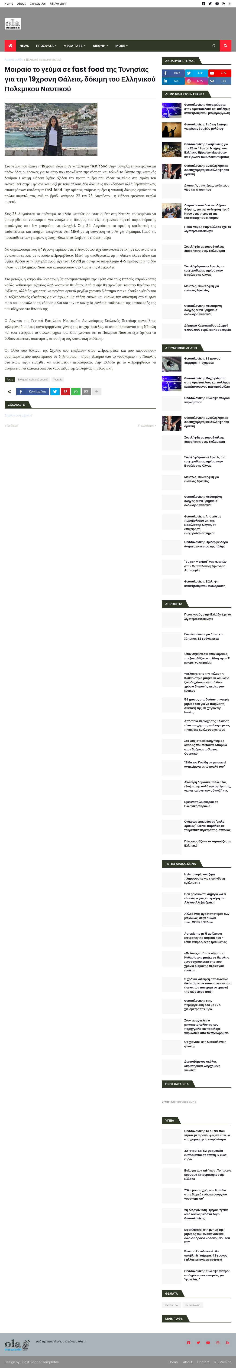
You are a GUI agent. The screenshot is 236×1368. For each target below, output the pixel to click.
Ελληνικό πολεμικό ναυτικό (43, 59)
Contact (203, 1362)
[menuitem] (10, 46)
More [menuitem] (120, 45)
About (21, 4)
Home (9, 4)
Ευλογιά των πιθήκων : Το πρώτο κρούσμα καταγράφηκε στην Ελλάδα (207, 1174)
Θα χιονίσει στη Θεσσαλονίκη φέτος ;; (205, 1044)
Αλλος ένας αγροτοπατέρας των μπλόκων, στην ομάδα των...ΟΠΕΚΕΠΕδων (207, 918)
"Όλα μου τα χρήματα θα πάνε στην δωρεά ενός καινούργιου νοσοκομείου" (205, 1194)
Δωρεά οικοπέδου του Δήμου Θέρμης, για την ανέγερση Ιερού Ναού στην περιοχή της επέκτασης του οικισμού (206, 211)
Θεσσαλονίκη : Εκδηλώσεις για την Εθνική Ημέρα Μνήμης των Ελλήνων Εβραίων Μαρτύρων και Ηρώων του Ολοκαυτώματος (207, 150)
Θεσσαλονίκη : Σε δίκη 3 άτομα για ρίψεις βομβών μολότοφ (206, 126)
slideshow (171, 1305)
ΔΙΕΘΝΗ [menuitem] (99, 45)
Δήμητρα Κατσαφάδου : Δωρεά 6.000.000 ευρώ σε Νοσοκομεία (207, 328)
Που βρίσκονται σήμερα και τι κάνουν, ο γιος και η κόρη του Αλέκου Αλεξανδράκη (205, 898)
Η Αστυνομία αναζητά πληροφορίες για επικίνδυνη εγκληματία (204, 878)
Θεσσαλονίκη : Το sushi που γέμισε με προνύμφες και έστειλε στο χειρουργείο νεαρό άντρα (207, 1135)
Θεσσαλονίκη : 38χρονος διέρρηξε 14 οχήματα (202, 361)
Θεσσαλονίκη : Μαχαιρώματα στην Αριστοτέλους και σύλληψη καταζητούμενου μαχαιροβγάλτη (207, 109)
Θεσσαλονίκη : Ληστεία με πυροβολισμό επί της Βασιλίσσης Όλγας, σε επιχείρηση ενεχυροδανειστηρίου (202, 525)
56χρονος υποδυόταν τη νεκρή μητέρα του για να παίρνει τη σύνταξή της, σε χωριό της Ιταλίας (206, 705)
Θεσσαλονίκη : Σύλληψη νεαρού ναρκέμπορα (207, 400)
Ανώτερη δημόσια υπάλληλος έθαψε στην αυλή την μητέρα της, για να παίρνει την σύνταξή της (207, 786)
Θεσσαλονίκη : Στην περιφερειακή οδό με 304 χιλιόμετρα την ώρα (202, 1005)
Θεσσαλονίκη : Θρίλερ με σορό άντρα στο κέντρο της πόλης (206, 544)
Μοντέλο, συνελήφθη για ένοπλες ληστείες (201, 288)
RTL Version (58, 4)
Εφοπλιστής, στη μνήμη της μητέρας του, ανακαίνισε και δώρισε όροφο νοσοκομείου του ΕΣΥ (207, 1236)
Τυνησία (57, 379)
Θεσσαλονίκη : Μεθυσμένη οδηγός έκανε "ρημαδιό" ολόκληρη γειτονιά (203, 310)
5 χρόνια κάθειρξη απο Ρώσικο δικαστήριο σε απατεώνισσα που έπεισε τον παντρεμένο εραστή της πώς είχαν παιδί (207, 985)
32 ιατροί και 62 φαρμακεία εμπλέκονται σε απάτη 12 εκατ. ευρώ (205, 1155)
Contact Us (38, 4)
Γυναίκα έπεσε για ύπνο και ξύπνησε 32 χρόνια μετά (203, 636)
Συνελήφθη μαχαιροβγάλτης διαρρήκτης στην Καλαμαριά (204, 249)
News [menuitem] (24, 45)
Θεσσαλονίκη (192, 1305)
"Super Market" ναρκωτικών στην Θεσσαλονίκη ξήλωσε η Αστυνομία (205, 566)
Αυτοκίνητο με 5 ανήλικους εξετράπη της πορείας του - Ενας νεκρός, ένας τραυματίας (205, 938)
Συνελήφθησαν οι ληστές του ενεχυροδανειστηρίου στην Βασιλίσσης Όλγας (204, 270)
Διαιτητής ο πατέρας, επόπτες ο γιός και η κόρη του (206, 187)
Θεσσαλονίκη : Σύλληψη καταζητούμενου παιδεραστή (204, 583)
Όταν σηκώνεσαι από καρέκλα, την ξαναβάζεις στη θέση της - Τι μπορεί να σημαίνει (207, 658)
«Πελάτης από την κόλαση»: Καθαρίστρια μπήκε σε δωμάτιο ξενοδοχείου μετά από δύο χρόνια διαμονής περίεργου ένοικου (206, 682)
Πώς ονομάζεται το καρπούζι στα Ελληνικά (207, 843)
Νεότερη (12, 425)
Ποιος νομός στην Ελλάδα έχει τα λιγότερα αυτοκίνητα (207, 229)
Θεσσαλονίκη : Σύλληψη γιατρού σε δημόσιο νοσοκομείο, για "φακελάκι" (207, 1275)
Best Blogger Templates (41, 1362)
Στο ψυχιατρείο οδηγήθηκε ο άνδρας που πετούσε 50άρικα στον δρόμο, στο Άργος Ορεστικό (205, 747)
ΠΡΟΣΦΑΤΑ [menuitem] (45, 45)
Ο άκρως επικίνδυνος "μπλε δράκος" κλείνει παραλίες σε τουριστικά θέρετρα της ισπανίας (207, 826)
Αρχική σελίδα (14, 59)
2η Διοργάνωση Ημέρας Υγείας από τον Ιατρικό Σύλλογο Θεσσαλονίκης (206, 1214)
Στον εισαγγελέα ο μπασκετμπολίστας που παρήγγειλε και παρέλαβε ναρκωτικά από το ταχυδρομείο (206, 1026)
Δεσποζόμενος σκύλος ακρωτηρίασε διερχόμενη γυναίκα (202, 1066)
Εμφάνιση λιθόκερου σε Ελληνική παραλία (201, 804)
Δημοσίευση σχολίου (18, 415)
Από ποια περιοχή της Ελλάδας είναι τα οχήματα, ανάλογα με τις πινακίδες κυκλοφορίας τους (207, 725)
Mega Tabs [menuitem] (73, 45)
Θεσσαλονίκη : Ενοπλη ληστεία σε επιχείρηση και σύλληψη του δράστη (206, 170)
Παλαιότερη (146, 425)
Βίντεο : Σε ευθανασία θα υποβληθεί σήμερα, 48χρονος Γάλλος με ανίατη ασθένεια (205, 1255)
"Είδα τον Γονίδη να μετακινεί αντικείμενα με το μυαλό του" (205, 764)
